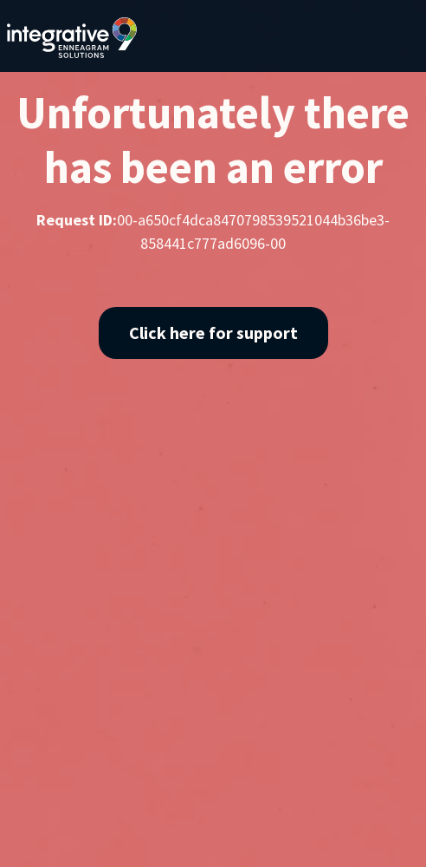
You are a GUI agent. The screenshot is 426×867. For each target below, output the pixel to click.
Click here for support (213, 332)
